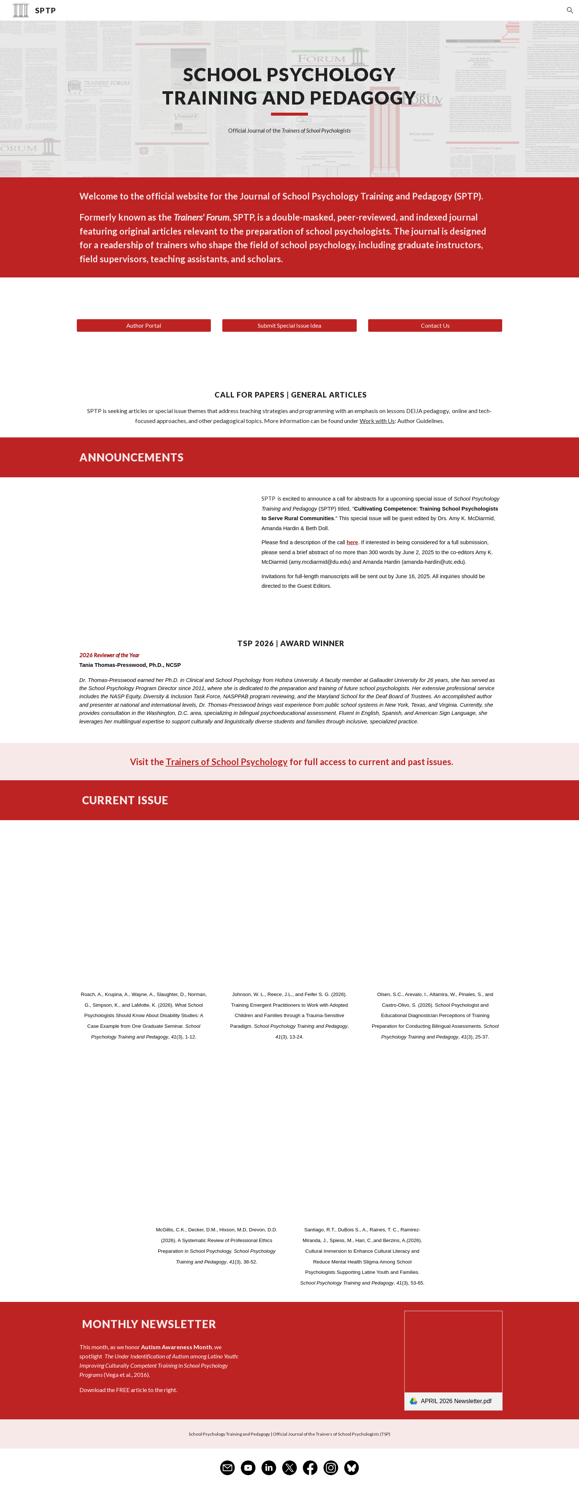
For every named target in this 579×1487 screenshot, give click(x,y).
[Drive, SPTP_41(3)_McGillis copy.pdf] (216, 1142)
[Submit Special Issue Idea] (289, 325)
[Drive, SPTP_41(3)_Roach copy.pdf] (143, 906)
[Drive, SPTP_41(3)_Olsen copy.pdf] (435, 906)
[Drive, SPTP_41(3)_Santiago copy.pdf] (362, 1142)
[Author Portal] (144, 325)
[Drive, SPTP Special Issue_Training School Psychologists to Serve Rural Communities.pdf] (162, 549)
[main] (289, 89)
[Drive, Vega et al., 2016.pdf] (325, 1361)
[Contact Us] (435, 325)
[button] (570, 10)
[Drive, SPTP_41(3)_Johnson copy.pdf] (289, 906)
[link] (453, 1361)
